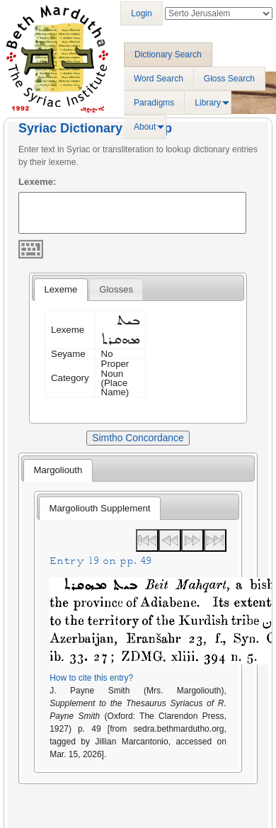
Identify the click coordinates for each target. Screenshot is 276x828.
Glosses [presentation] (116, 289)
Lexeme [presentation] (60, 289)
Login (141, 13)
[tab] (60, 289)
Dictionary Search (168, 54)
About (145, 127)
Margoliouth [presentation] (57, 470)
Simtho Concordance (137, 437)
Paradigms (154, 103)
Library (208, 103)
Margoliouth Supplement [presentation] (100, 508)
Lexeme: (37, 181)
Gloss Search (229, 79)
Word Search (158, 79)
